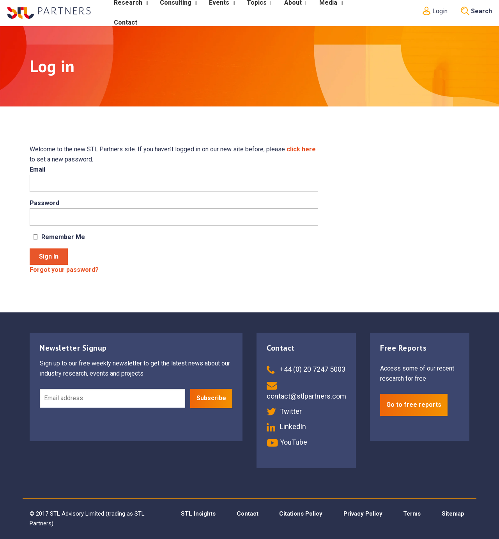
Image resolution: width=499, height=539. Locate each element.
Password (44, 203)
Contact (247, 513)
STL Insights (198, 513)
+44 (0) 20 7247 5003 (306, 369)
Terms (412, 513)
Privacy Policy (362, 513)
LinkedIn (286, 426)
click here (301, 149)
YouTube (287, 442)
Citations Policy (300, 513)
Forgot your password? (64, 269)
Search (476, 11)
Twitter (284, 411)
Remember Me (57, 237)
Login (434, 11)
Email (37, 169)
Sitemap (453, 513)
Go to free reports (413, 404)
